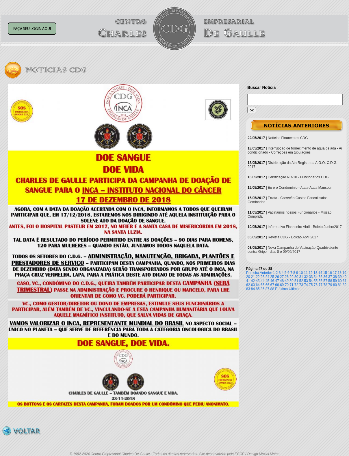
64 (257, 285)
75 (311, 285)
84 (253, 289)
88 (272, 289)
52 (301, 281)
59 (335, 281)
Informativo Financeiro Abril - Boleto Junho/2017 (305, 227)
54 (311, 281)
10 (301, 273)
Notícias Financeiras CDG (288, 138)
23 (262, 277)
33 (311, 277)
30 (296, 277)
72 (296, 285)
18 (339, 273)
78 (325, 285)
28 (287, 277)
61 (344, 281)
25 (272, 277)
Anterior (266, 273)
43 (257, 281)
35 (320, 277)
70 (287, 285)
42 (253, 281)
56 (320, 281)
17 (335, 273)
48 (282, 281)
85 (257, 289)
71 (291, 285)
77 (320, 285)
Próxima (281, 289)
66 (267, 285)
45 (267, 281)
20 (248, 277)
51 (296, 281)
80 (335, 285)
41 (248, 281)
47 (277, 281)
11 (306, 273)
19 (344, 273)
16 (330, 273)
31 (301, 277)
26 (277, 277)
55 (316, 281)
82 (344, 285)
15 (325, 273)
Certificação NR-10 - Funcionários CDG (298, 177)
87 (267, 289)
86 (262, 289)
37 (330, 277)
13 (315, 273)
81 (339, 285)
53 (306, 281)
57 (325, 281)
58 (330, 281)
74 (306, 285)
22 (257, 277)
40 (344, 277)
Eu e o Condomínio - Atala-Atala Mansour (300, 188)
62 (248, 285)
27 (282, 277)
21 (253, 277)
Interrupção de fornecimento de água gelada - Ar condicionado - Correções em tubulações (295, 150)
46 (272, 281)
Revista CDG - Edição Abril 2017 (293, 237)
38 (335, 277)
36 (325, 277)
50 (291, 281)
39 (339, 277)
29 (291, 277)
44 (262, 281)
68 (277, 285)
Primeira (252, 273)
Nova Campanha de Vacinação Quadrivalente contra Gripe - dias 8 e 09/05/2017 (293, 250)
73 (301, 285)
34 (316, 277)
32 (306, 277)
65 (262, 285)
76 (316, 285)
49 (287, 281)
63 (253, 285)
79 (330, 285)
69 (282, 285)
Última (294, 289)
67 (272, 285)
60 (339, 281)
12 (310, 273)
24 (267, 277)
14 (320, 273)
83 (248, 289)
